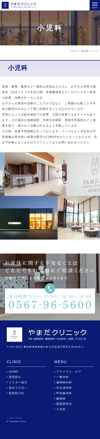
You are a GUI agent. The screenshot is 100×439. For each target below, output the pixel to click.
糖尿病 (61, 398)
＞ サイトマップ (14, 418)
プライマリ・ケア (68, 371)
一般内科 (62, 376)
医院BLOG (16, 393)
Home (73, 51)
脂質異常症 (64, 403)
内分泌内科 (64, 387)
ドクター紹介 (18, 382)
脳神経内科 (64, 382)
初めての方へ (18, 387)
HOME (14, 371)
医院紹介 (15, 376)
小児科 (61, 409)
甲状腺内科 (64, 393)
